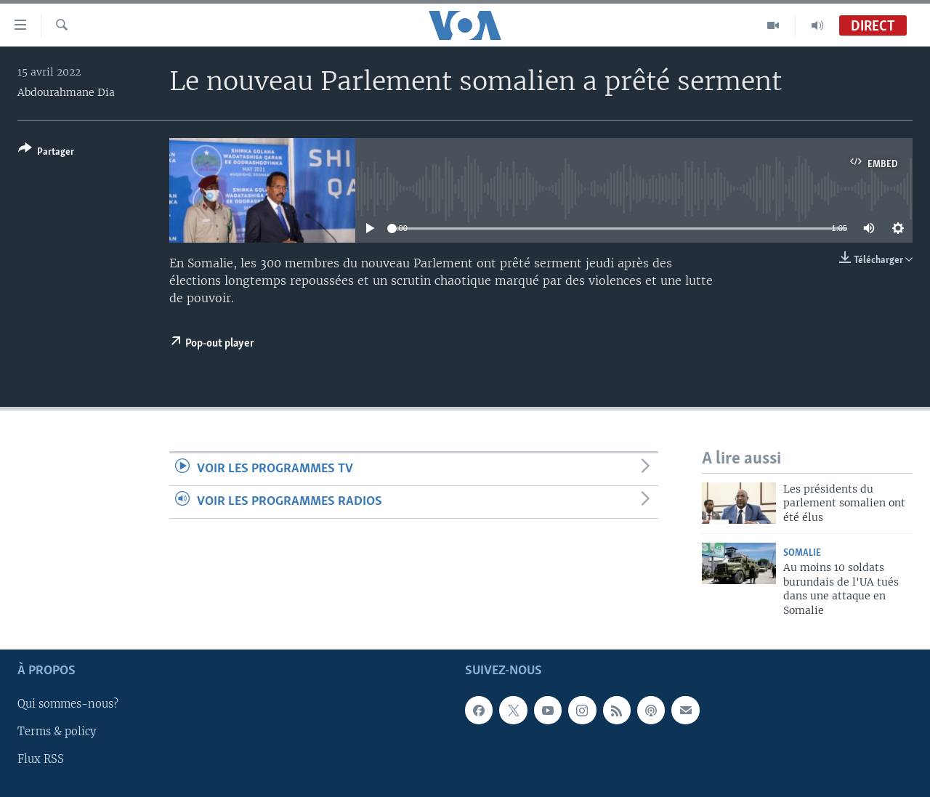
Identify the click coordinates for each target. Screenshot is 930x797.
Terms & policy (56, 732)
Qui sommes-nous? (67, 704)
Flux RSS (40, 759)
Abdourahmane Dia (66, 92)
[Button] (46, 153)
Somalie (802, 553)
